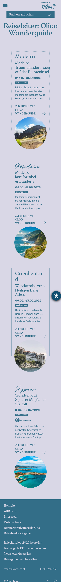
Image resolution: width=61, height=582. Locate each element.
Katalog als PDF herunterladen (25, 548)
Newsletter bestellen (17, 554)
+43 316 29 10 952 (48, 569)
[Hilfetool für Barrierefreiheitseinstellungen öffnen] (56, 296)
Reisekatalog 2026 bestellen (23, 543)
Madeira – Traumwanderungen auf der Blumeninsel (32, 67)
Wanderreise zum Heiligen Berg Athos (30, 290)
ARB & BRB (11, 511)
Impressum (11, 517)
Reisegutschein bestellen (20, 559)
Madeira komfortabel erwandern (25, 177)
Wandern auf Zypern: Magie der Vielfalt (30, 400)
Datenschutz (12, 522)
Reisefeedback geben (18, 533)
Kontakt (9, 506)
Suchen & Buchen (30, 14)
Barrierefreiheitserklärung (22, 528)
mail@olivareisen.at (14, 569)
